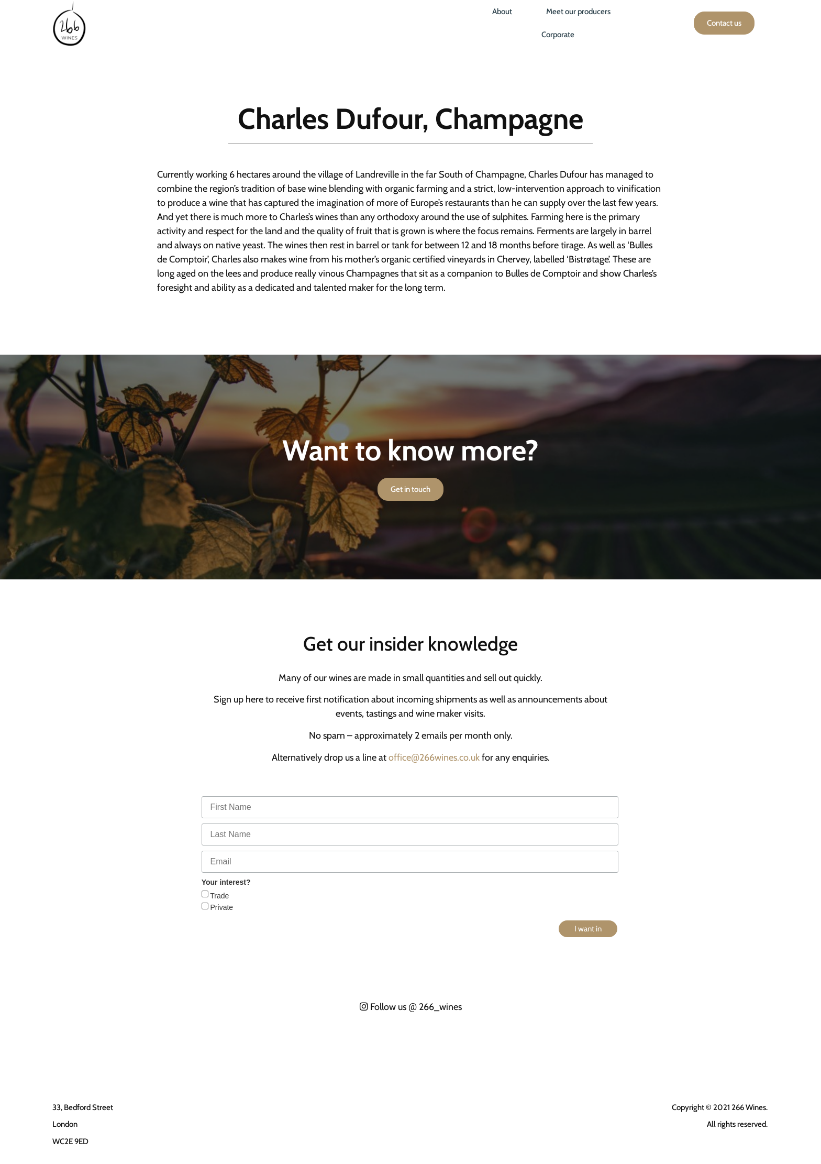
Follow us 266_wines (411, 1007)
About (502, 11)
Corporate (557, 34)
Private (220, 907)
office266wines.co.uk (434, 757)
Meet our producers (578, 11)
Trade (218, 896)
